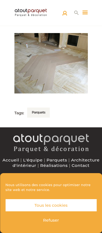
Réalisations (54, 165)
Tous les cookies (51, 205)
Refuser (51, 220)
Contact (80, 165)
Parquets (38, 112)
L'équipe (33, 160)
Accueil (10, 160)
